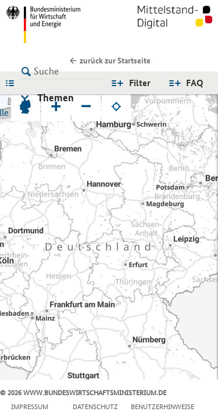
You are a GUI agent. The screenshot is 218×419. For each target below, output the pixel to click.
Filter (140, 82)
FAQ (194, 82)
